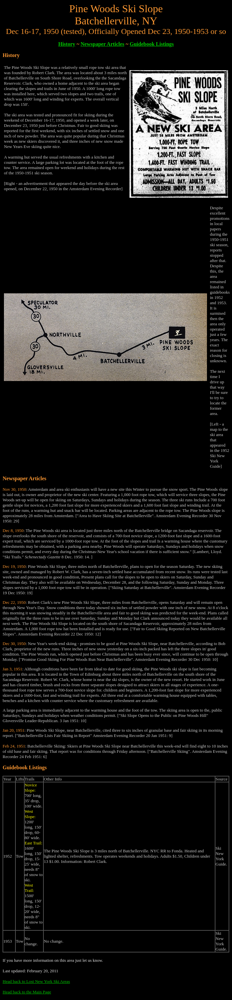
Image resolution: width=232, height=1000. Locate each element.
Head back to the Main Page (27, 991)
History (66, 44)
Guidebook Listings (152, 44)
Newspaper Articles (103, 44)
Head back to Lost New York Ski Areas (36, 981)
